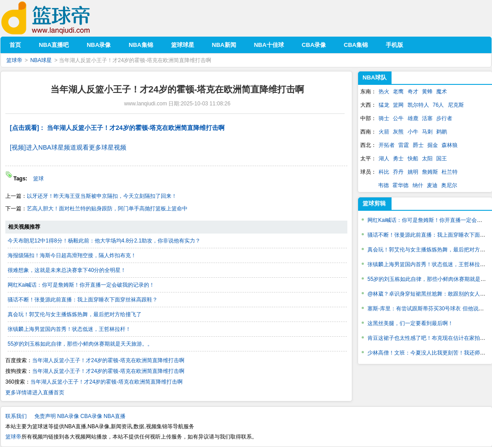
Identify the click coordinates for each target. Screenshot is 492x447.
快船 (413, 158)
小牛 (413, 132)
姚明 (413, 172)
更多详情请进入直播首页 (34, 392)
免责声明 (45, 416)
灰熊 (398, 132)
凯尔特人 (418, 105)
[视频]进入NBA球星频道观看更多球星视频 (68, 147)
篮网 (398, 105)
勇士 (398, 158)
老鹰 (398, 91)
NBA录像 (68, 416)
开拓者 (387, 145)
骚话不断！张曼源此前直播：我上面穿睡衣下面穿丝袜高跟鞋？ (83, 300)
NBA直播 (114, 416)
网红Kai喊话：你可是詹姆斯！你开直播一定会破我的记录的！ (81, 285)
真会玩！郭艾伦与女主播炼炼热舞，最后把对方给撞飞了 (75, 314)
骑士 (384, 118)
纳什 (418, 185)
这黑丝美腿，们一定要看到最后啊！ (410, 323)
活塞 (427, 118)
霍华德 (400, 185)
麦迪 (432, 185)
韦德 (383, 185)
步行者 (444, 118)
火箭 (384, 132)
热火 (384, 91)
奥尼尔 (449, 185)
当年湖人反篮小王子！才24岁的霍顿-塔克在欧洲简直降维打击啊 (108, 360)
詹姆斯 (430, 172)
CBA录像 (91, 416)
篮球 (38, 178)
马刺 (427, 132)
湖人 (384, 158)
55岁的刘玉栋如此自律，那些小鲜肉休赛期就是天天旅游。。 (80, 344)
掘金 (432, 145)
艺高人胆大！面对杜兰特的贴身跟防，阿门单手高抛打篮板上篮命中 (107, 208)
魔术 (441, 91)
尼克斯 (456, 105)
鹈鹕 (441, 132)
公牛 (398, 118)
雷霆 (403, 145)
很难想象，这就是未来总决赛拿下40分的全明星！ (67, 270)
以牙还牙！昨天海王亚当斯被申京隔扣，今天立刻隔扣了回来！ (102, 196)
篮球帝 (59, 18)
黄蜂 (427, 91)
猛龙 (384, 105)
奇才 (413, 91)
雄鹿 (413, 118)
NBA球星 (41, 60)
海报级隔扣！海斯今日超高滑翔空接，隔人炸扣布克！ (72, 255)
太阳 (427, 158)
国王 (441, 158)
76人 (438, 105)
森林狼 (450, 145)
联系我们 (16, 416)
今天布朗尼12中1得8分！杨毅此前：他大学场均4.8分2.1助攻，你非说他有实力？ (104, 241)
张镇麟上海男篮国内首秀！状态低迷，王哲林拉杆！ (69, 329)
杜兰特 (450, 172)
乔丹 (398, 172)
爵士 (418, 145)
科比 (384, 172)
